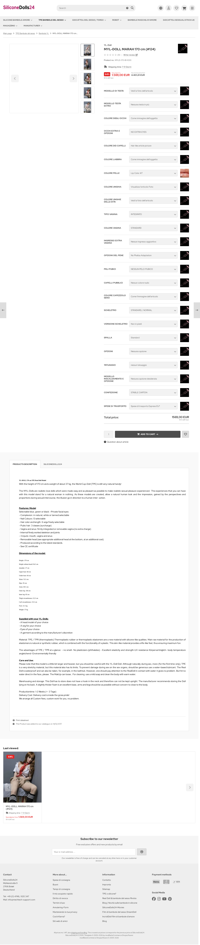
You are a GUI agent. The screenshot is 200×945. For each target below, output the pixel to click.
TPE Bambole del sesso (52, 20)
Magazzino (10, 25)
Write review (129, 55)
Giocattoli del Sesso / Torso (89, 20)
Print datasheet (22, 720)
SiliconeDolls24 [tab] (53, 464)
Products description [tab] (25, 464)
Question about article (116, 441)
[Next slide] (87, 108)
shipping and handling (79, 932)
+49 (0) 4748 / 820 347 (18, 896)
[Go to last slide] (87, 49)
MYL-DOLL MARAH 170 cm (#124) (19, 807)
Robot (116, 20)
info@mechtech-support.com (21, 899)
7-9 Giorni (126, 67)
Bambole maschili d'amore (142, 20)
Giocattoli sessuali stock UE (179, 20)
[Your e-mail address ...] (93, 851)
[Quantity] (108, 434)
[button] (87, 64)
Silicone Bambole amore (17, 20)
